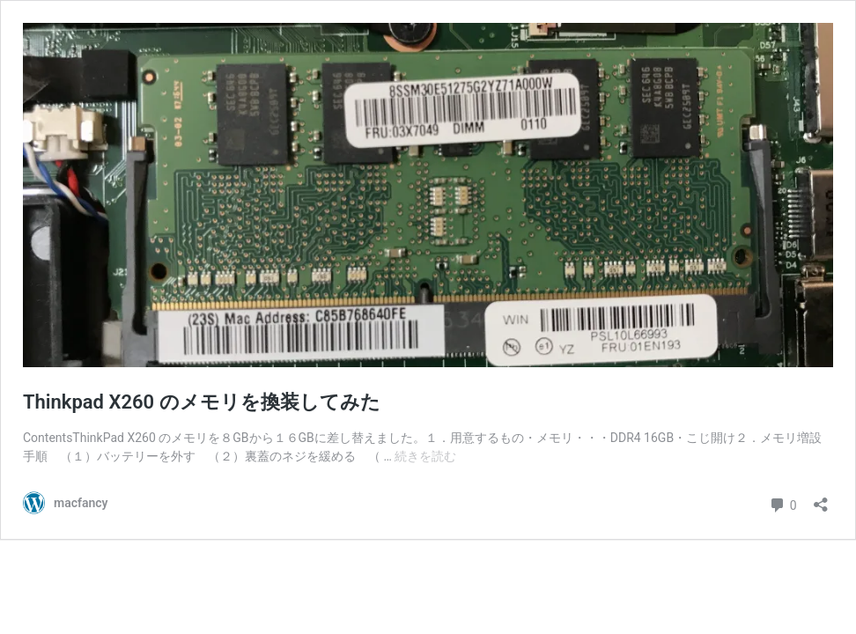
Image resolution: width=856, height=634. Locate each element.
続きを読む (425, 456)
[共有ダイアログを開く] (820, 498)
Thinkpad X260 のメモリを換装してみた (201, 402)
